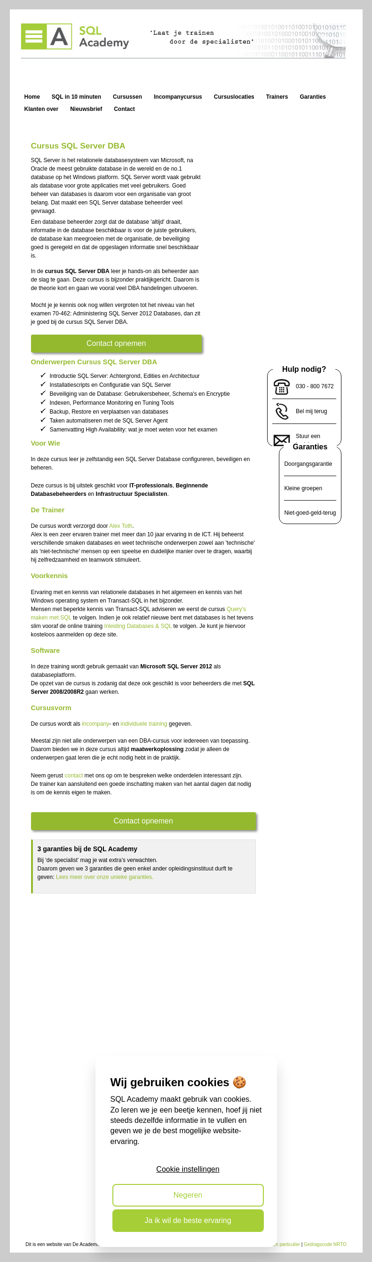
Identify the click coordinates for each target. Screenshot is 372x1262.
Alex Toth (120, 526)
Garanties (310, 447)
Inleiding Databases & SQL (138, 626)
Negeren (188, 1195)
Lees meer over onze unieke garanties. (104, 877)
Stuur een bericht (308, 440)
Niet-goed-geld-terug (310, 513)
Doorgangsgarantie (308, 464)
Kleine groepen (303, 488)
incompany (95, 724)
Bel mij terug (311, 411)
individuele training (143, 724)
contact (74, 775)
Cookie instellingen (187, 1169)
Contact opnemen (116, 343)
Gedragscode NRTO (325, 1244)
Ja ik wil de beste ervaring (187, 1220)
